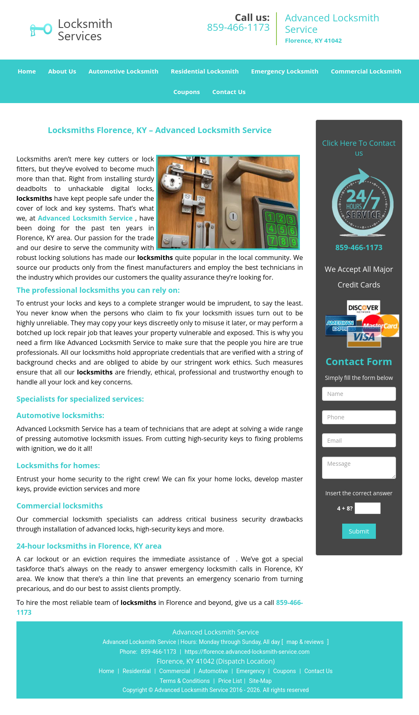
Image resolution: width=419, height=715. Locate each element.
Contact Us (229, 91)
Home (27, 71)
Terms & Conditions (185, 681)
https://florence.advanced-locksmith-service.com (247, 651)
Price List (230, 681)
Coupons (186, 91)
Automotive (213, 671)
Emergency (250, 671)
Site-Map (260, 681)
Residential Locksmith (205, 71)
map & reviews (305, 642)
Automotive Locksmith (123, 71)
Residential (136, 671)
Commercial (174, 671)
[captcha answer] (368, 508)
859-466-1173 (238, 27)
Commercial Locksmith (366, 71)
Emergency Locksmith (284, 71)
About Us (62, 71)
